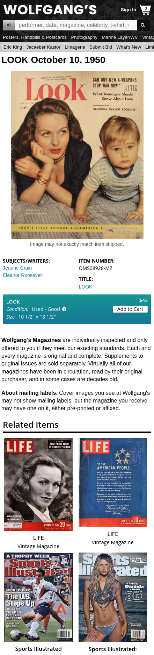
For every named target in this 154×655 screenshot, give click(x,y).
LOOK (86, 287)
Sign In (128, 9)
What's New (128, 47)
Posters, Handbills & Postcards (35, 37)
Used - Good (46, 309)
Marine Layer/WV (120, 37)
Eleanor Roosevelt (23, 275)
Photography (84, 37)
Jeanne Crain (17, 268)
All (9, 25)
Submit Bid (100, 47)
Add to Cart (130, 309)
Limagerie (75, 47)
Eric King (12, 47)
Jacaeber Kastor (43, 47)
